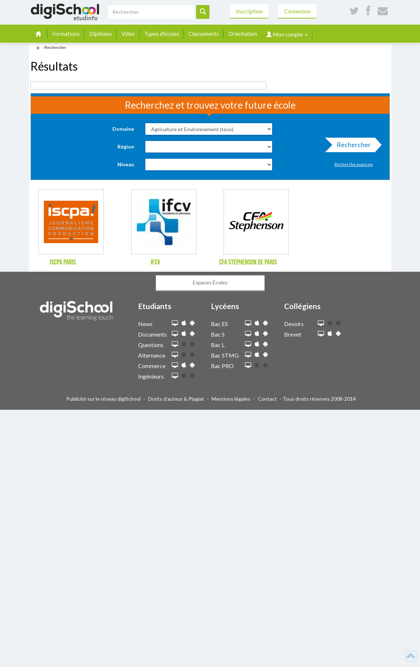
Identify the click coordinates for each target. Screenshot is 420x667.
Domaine (123, 129)
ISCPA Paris (63, 262)
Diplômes (100, 33)
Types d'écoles (161, 33)
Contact (267, 399)
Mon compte (287, 34)
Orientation (242, 33)
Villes (128, 33)
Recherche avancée (353, 164)
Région (125, 146)
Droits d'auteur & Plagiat (176, 399)
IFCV (155, 262)
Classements (203, 33)
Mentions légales (231, 399)
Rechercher (351, 146)
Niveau (125, 164)
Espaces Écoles (210, 282)
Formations (66, 33)
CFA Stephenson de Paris (248, 262)
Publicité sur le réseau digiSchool (103, 399)
